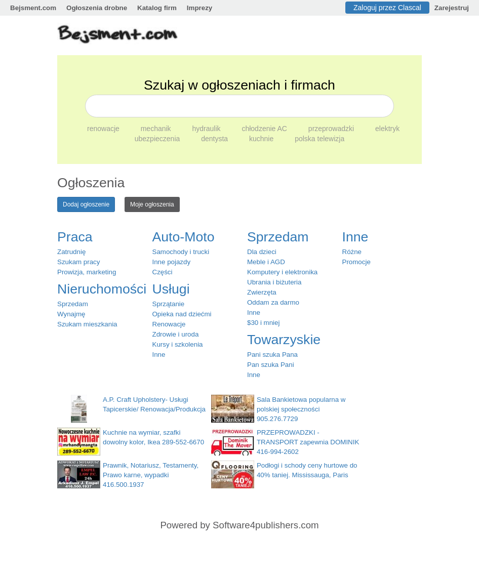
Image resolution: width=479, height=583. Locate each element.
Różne (352, 252)
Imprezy (199, 8)
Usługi (171, 289)
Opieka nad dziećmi (182, 314)
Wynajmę (71, 314)
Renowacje (169, 324)
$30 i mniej (263, 322)
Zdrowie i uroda (175, 334)
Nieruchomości (101, 289)
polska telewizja (319, 139)
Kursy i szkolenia (177, 344)
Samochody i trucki (181, 252)
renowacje (104, 128)
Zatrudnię (71, 252)
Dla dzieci (261, 252)
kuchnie (262, 139)
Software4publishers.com (265, 525)
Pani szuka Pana (272, 354)
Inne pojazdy (171, 262)
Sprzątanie (168, 304)
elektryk (387, 128)
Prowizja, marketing (86, 272)
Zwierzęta (261, 292)
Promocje (356, 262)
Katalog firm (157, 8)
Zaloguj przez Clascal (387, 8)
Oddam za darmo (273, 302)
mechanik (157, 128)
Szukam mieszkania (87, 324)
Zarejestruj (451, 8)
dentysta (215, 139)
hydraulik (207, 128)
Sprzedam (72, 304)
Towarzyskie (284, 339)
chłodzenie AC (265, 128)
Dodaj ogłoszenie (86, 204)
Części (162, 272)
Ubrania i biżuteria (274, 282)
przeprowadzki (332, 128)
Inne (159, 354)
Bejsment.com (33, 8)
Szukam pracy (78, 262)
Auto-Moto (183, 236)
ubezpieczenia (158, 139)
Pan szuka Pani (270, 364)
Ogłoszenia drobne (96, 8)
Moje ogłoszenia (152, 204)
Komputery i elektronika (282, 272)
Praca (75, 236)
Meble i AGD (266, 262)
